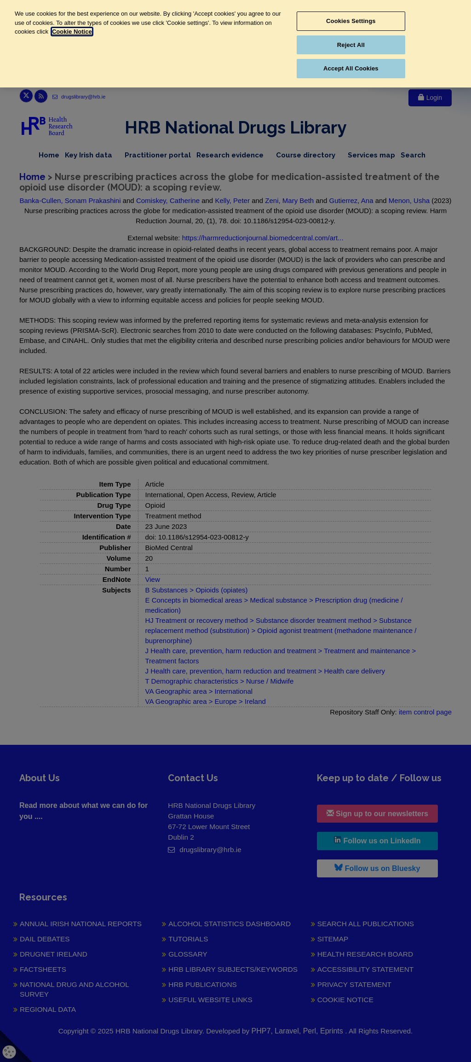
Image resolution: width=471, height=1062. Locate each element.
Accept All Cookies (351, 68)
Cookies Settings (351, 20)
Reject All (351, 44)
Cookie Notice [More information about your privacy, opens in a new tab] (72, 31)
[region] (235, 43)
